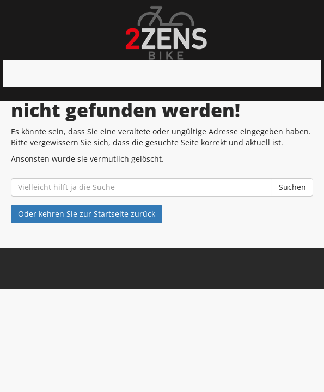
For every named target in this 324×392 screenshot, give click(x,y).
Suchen (292, 187)
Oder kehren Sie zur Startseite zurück (86, 214)
